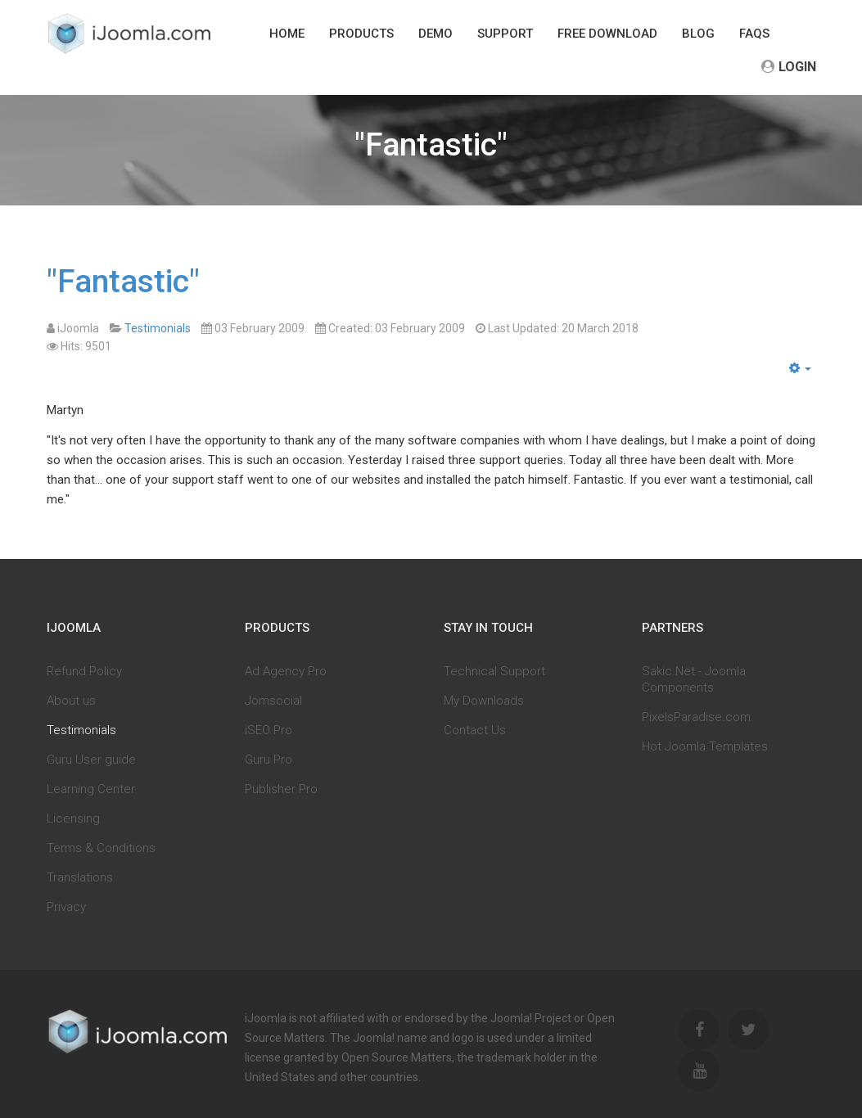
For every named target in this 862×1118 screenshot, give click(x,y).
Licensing (73, 818)
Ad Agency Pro (286, 671)
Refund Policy (84, 671)
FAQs (754, 33)
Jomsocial (273, 700)
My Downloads (484, 700)
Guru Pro (268, 759)
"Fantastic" (123, 281)
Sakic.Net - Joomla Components (694, 679)
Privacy (66, 906)
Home (287, 33)
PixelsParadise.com (696, 717)
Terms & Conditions (101, 848)
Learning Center (91, 789)
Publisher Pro (281, 789)
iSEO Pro (268, 730)
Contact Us (475, 730)
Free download (607, 33)
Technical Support (494, 671)
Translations (80, 877)
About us (71, 700)
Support (505, 33)
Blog (698, 33)
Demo (435, 33)
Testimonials (81, 730)
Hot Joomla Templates (705, 746)
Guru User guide (91, 759)
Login (788, 66)
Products (361, 33)
